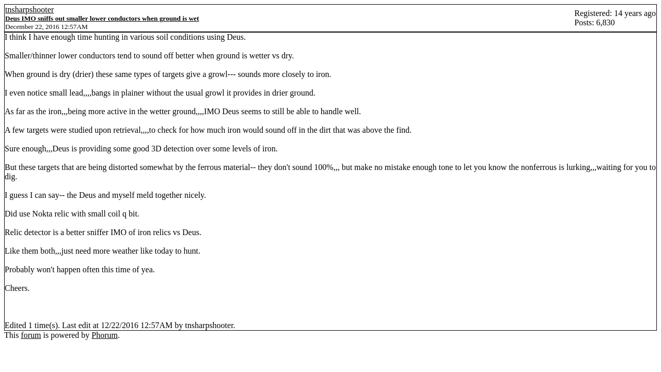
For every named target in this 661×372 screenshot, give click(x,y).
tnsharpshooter (29, 9)
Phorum (104, 335)
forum (31, 335)
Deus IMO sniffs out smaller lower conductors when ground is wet (102, 18)
